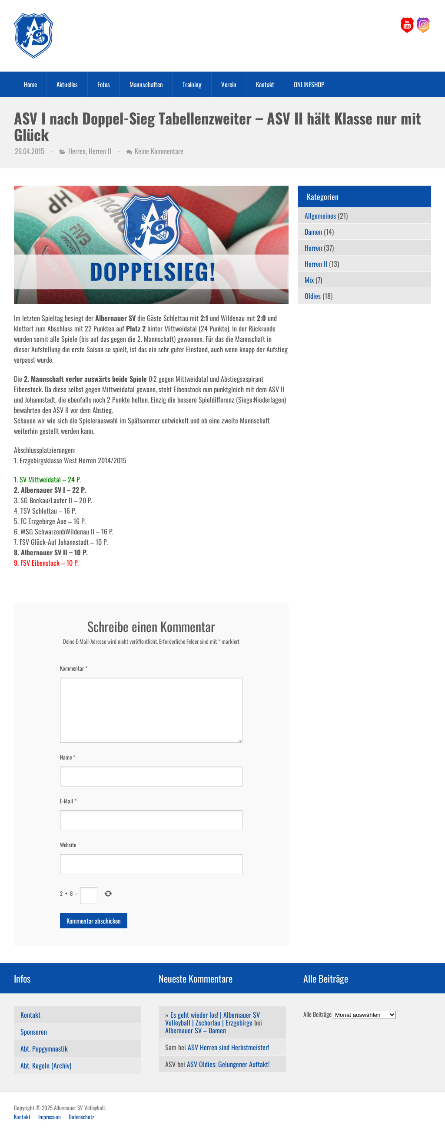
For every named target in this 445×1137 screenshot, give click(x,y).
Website (68, 844)
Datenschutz (81, 1116)
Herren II (100, 151)
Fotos (103, 84)
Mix (309, 280)
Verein (228, 84)
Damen (313, 231)
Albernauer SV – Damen (195, 1030)
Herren (77, 151)
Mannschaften (146, 84)
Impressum (49, 1116)
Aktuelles (67, 84)
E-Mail (68, 800)
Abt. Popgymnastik (44, 1048)
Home (30, 84)
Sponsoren (33, 1031)
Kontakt (265, 84)
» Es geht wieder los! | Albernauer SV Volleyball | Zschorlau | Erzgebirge (212, 1018)
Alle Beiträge (317, 1014)
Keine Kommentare (159, 151)
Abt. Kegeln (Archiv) (45, 1065)
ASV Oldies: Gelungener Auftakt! (228, 1064)
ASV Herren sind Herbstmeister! (228, 1047)
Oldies (313, 296)
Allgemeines (320, 215)
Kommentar (73, 668)
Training (192, 84)
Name (67, 757)
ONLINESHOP (309, 84)
